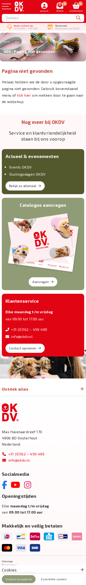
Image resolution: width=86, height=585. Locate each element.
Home (7, 41)
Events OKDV (20, 167)
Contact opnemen (25, 348)
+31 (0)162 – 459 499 (26, 329)
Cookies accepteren (19, 579)
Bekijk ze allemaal (25, 186)
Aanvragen (43, 282)
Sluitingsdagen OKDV (27, 174)
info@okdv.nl (19, 336)
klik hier (24, 95)
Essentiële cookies (54, 579)
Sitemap (7, 561)
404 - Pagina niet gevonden (29, 41)
